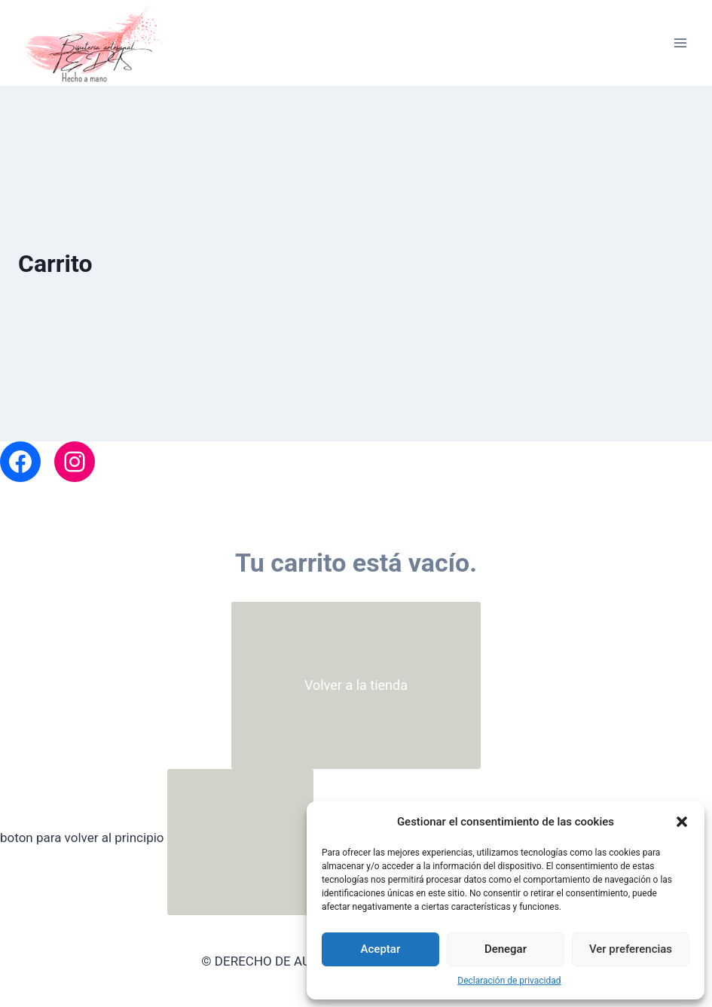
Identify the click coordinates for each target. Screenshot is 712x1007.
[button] (681, 821)
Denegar (505, 949)
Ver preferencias (630, 949)
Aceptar (381, 949)
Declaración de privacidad (509, 980)
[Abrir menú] (680, 43)
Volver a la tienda (356, 685)
